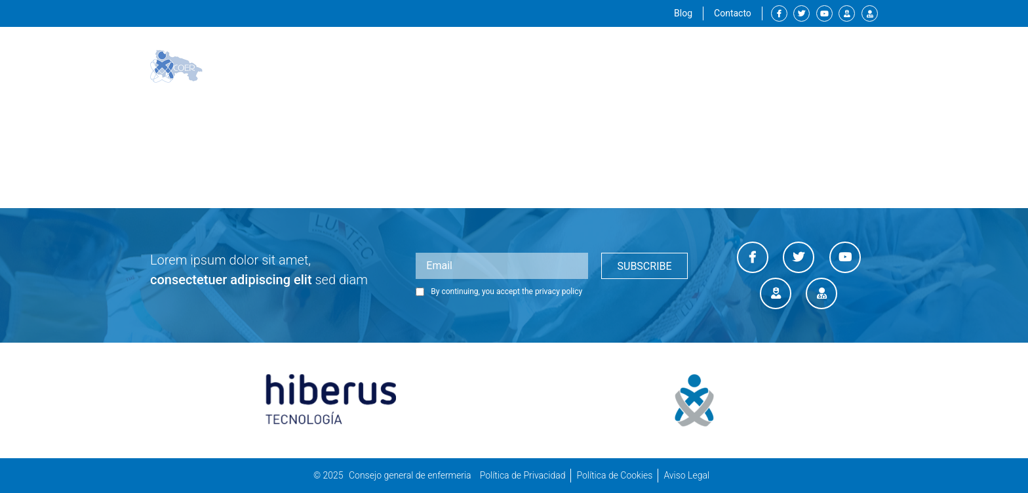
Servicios (624, 66)
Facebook (779, 13)
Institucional (547, 66)
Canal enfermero (847, 13)
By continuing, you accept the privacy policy (499, 291)
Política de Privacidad (523, 475)
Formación (691, 66)
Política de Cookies (614, 475)
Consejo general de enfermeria (410, 475)
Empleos (757, 66)
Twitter (801, 13)
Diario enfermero (869, 13)
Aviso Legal (686, 475)
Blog (683, 13)
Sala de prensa (833, 66)
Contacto (732, 13)
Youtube (824, 13)
